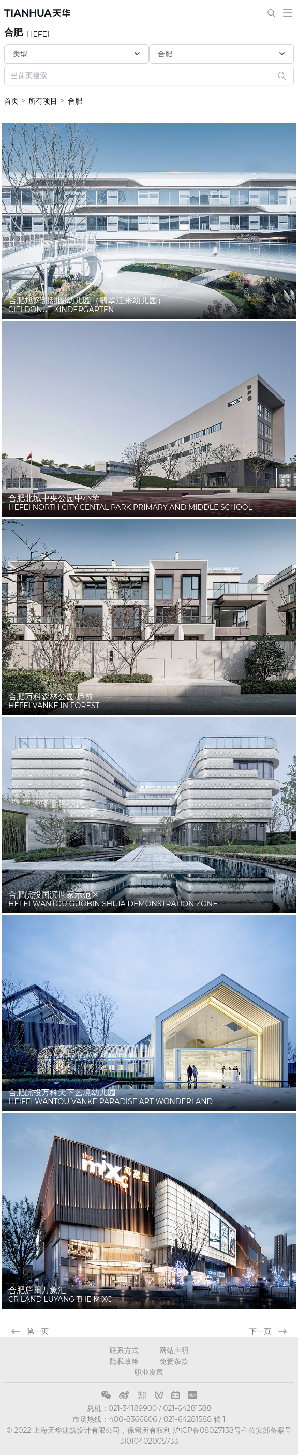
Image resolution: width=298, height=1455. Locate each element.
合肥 (13, 32)
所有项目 (42, 101)
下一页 (268, 1331)
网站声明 (173, 1350)
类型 (77, 54)
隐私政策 (124, 1361)
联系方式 (124, 1350)
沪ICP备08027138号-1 (209, 1430)
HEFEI (38, 34)
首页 (11, 101)
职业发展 (149, 1372)
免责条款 (173, 1361)
